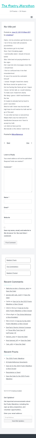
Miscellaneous (17, 134)
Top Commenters (12, 267)
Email (6, 207)
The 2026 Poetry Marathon (15, 358)
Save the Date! (11, 291)
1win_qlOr (9, 344)
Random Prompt (12, 273)
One (27, 143)
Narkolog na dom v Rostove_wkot (17, 288)
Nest (8, 143)
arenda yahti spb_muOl (14, 295)
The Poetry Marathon (18, 6)
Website (7, 217)
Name (6, 197)
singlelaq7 (9, 35)
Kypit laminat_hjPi (12, 340)
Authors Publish (17, 391)
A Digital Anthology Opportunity (16, 362)
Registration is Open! (13, 372)
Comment (8, 167)
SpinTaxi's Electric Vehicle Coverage (18, 327)
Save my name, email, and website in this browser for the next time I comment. (17, 233)
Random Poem (12, 260)
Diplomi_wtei (10, 337)
